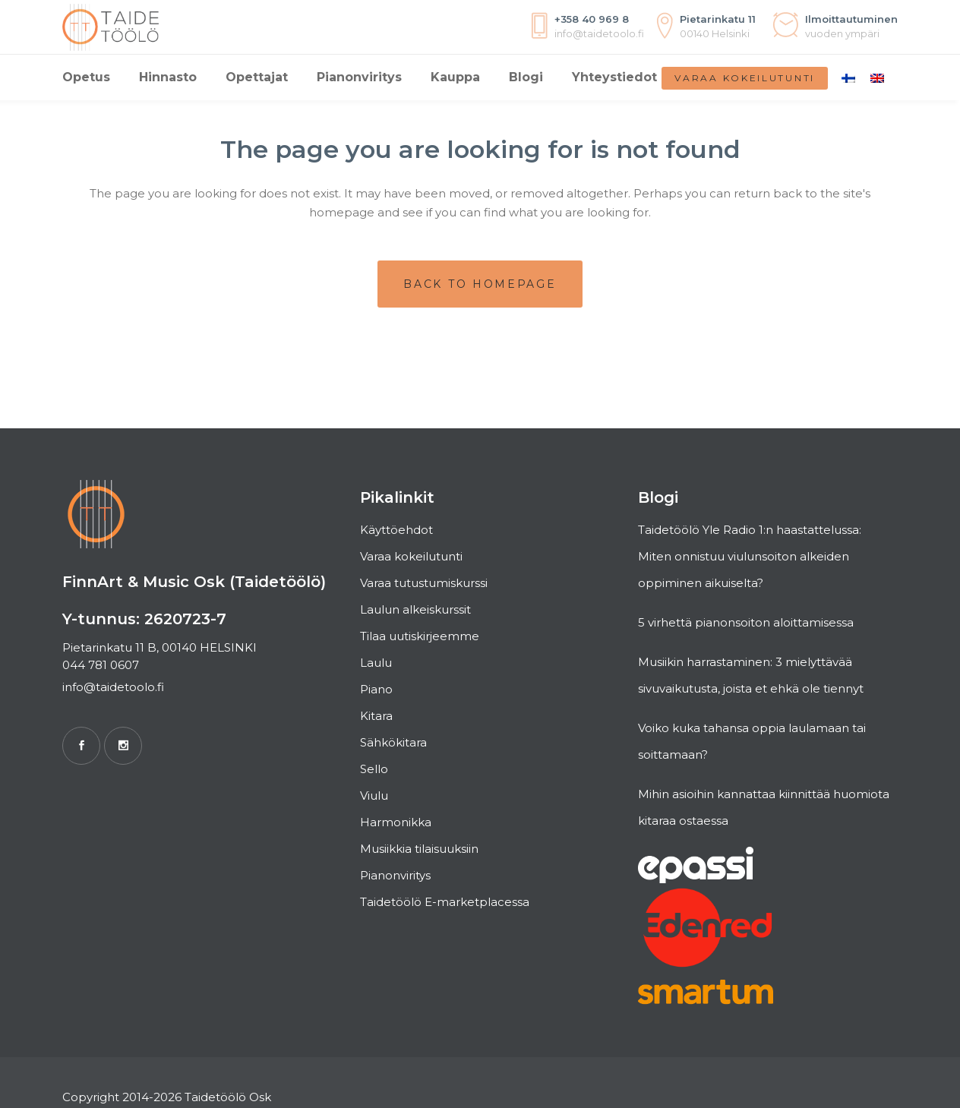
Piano (376, 689)
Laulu (376, 662)
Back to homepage (479, 284)
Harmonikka (395, 822)
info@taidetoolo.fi (113, 687)
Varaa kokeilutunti (744, 78)
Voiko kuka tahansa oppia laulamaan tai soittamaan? (752, 741)
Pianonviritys (395, 875)
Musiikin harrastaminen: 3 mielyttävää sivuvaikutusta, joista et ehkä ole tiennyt (751, 675)
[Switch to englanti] (877, 77)
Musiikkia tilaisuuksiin (419, 848)
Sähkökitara (393, 742)
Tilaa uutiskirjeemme (419, 636)
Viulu (374, 795)
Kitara (376, 716)
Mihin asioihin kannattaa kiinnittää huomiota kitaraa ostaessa (763, 807)
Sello (374, 769)
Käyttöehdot (396, 529)
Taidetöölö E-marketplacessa (444, 902)
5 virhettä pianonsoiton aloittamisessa (746, 622)
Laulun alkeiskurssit (415, 609)
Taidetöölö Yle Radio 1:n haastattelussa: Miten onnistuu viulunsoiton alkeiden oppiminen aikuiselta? (749, 556)
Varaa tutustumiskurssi (424, 583)
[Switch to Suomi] (848, 77)
